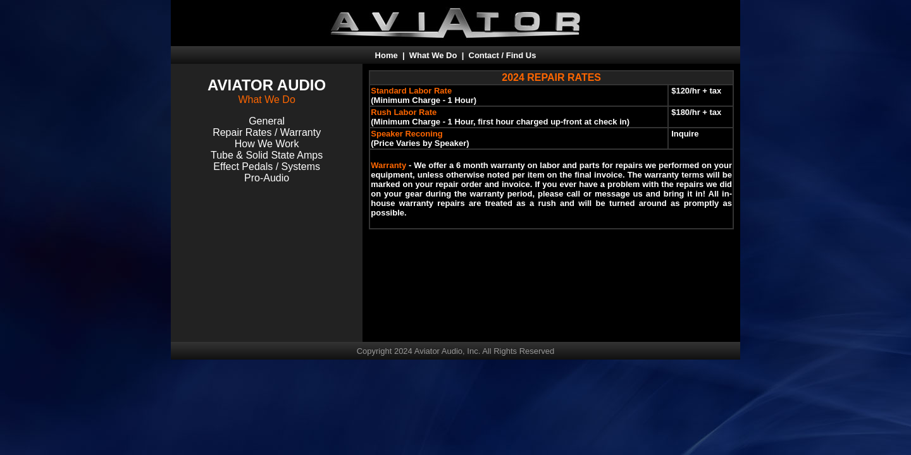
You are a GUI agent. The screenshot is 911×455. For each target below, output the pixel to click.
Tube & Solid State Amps (267, 155)
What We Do (433, 55)
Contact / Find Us (502, 55)
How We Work (267, 143)
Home (386, 55)
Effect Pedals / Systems (266, 166)
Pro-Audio (266, 178)
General (267, 121)
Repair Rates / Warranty (267, 132)
